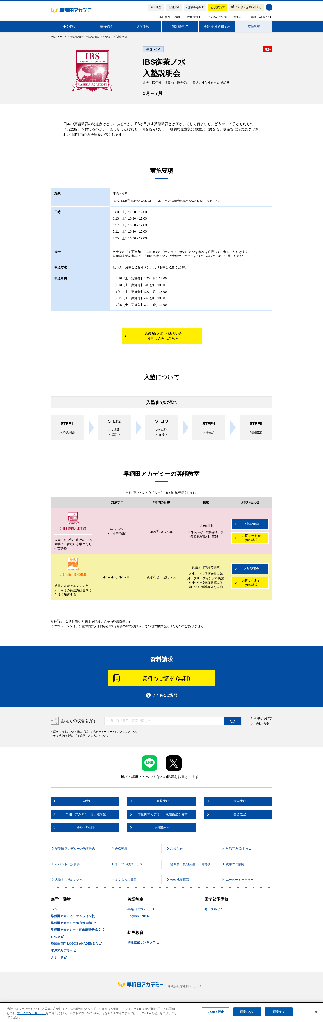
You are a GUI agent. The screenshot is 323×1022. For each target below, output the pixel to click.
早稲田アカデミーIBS (142, 909)
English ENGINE (72, 574)
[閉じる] (316, 1012)
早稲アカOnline (261, 17)
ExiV (54, 909)
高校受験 (106, 26)
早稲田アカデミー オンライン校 (73, 916)
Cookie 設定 (216, 1011)
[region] (161, 1012)
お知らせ (238, 17)
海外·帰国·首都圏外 (217, 26)
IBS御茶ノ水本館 (73, 528)
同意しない (247, 1011)
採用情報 (194, 17)
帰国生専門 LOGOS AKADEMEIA (76, 943)
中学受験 (69, 26)
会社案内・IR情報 (170, 17)
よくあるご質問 (217, 17)
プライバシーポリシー (31, 1013)
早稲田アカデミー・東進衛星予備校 (77, 930)
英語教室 (254, 26)
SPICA (57, 936)
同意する (279, 1011)
